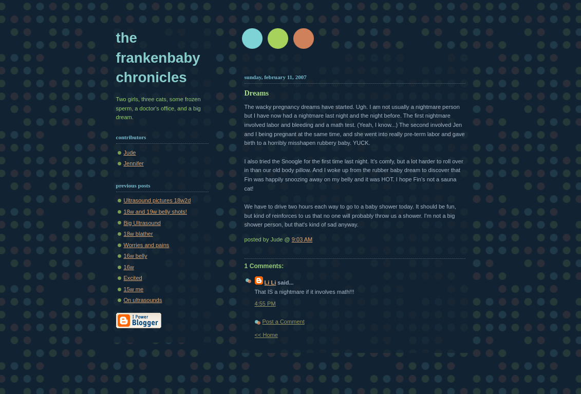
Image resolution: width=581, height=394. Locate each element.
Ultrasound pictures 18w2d (157, 200)
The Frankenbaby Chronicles (158, 57)
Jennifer (134, 163)
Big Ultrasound (142, 223)
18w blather (138, 234)
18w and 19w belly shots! (155, 212)
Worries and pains (147, 245)
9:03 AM (302, 239)
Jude (130, 152)
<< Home (266, 335)
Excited (133, 278)
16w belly (135, 256)
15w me (134, 289)
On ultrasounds (143, 300)
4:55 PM (265, 304)
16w (129, 267)
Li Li (270, 282)
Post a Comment (284, 321)
